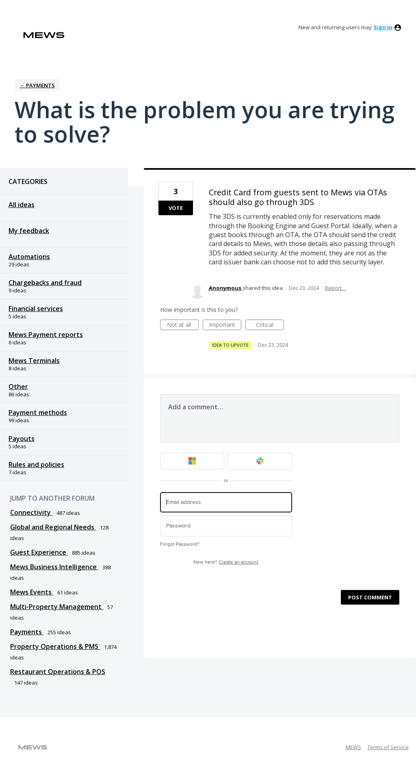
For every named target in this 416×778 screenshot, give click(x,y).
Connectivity (31, 512)
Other (18, 386)
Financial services (36, 308)
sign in (383, 27)
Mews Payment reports (46, 334)
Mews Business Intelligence (54, 566)
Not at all (183, 325)
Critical (270, 325)
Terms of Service (388, 747)
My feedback (29, 230)
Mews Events (31, 592)
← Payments (37, 85)
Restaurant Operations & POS (57, 671)
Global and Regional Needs (53, 527)
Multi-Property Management (56, 606)
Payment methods (38, 412)
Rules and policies (36, 464)
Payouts (22, 438)
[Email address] (226, 502)
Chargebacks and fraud (45, 282)
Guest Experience (39, 552)
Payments (26, 631)
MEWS (353, 747)
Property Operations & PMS (55, 646)
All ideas (22, 204)
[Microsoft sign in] (192, 461)
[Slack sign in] (260, 461)
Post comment (370, 597)
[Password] (226, 526)
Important (225, 325)
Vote (176, 208)
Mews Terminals (34, 360)
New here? (225, 562)
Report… (335, 288)
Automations (29, 256)
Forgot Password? (179, 544)
